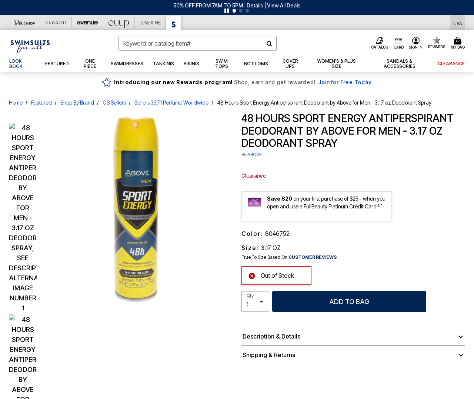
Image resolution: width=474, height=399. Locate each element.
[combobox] (197, 43)
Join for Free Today (344, 82)
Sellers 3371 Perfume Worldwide (171, 102)
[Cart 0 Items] (459, 43)
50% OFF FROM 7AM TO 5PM (208, 5)
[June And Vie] (150, 22)
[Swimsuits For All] (173, 23)
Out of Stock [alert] (271, 275)
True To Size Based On (289, 257)
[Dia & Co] (24, 22)
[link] (22, 64)
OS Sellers (114, 102)
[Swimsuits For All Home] (30, 45)
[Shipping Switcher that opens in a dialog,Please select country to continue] (458, 22)
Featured (41, 102)
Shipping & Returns (269, 355)
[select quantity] (255, 301)
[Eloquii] (56, 22)
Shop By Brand (77, 102)
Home (16, 102)
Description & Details (271, 336)
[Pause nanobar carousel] (227, 11)
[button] (255, 5)
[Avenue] (87, 22)
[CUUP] (119, 22)
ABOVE (254, 154)
